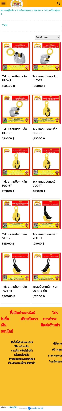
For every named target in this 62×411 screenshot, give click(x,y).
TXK (4, 25)
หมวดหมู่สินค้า (7, 10)
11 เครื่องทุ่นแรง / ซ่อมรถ (29, 10)
